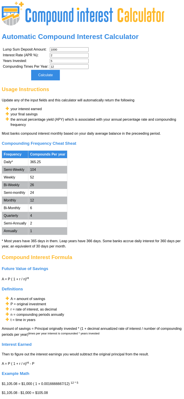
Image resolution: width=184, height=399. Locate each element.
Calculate (45, 75)
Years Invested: (15, 61)
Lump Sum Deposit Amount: (24, 49)
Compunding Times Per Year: (25, 66)
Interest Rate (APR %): (21, 55)
